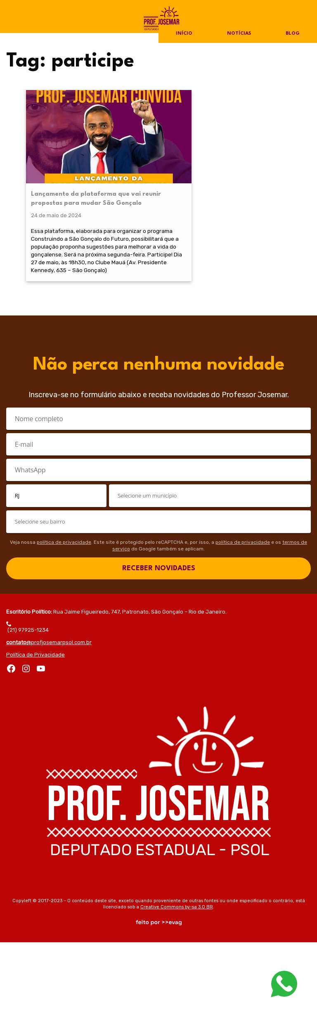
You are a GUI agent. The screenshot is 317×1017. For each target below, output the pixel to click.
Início (183, 33)
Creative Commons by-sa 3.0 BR (176, 981)
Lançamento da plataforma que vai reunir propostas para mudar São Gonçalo (55, 161)
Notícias (239, 33)
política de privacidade (64, 617)
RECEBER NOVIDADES (158, 643)
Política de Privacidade (35, 729)
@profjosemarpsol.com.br (49, 717)
